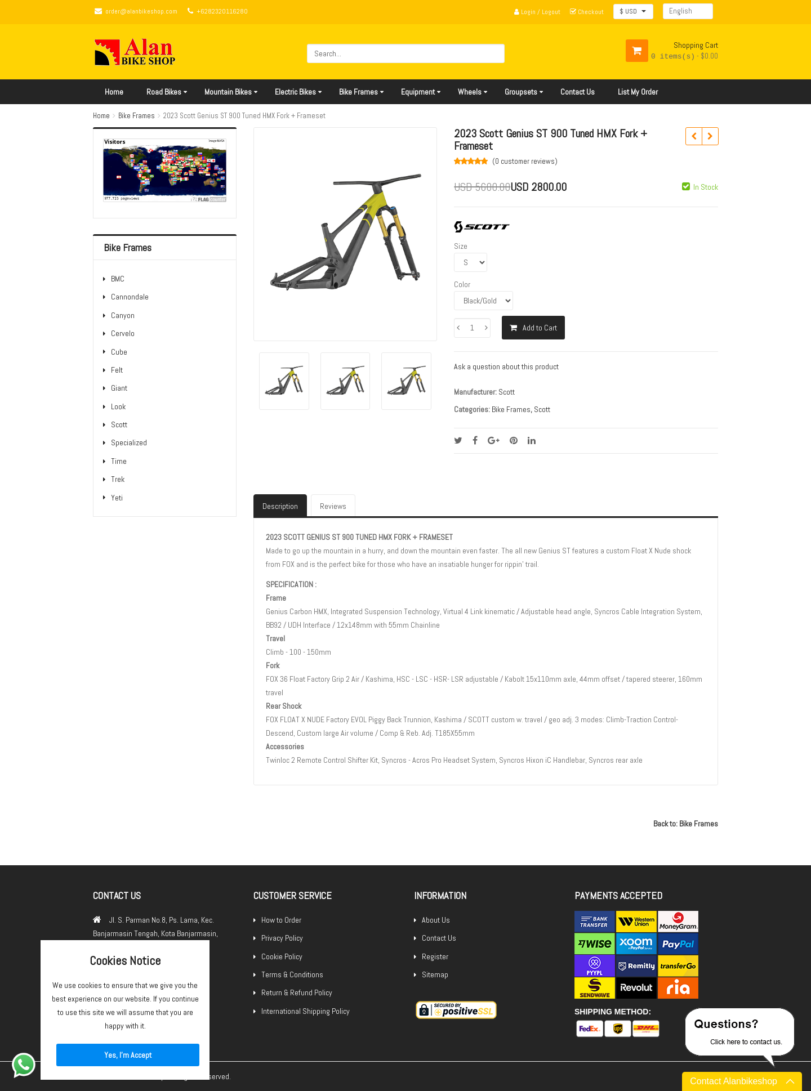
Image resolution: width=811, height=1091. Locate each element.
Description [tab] (280, 506)
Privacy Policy (282, 938)
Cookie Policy (281, 956)
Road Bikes (163, 92)
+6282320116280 (222, 11)
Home (114, 92)
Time (119, 461)
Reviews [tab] (333, 506)
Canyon (123, 315)
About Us (436, 920)
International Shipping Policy (305, 1011)
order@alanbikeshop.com (141, 11)
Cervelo (123, 333)
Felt (117, 370)
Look (118, 406)
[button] (633, 11)
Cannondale (130, 297)
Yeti (117, 498)
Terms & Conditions (292, 974)
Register (435, 956)
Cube (119, 352)
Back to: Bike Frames (685, 824)
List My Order (638, 92)
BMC (117, 279)
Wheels (470, 92)
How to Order (281, 920)
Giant (119, 388)
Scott (119, 424)
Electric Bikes (295, 92)
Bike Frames (358, 92)
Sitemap (435, 974)
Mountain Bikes (228, 92)
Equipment (418, 92)
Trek (117, 479)
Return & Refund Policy (296, 992)
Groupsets (521, 92)
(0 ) (525, 161)
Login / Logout (537, 11)
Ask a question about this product (506, 366)
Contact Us (577, 92)
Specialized (129, 442)
